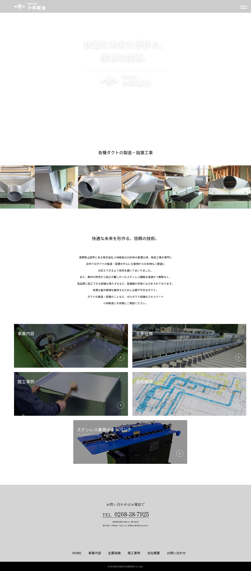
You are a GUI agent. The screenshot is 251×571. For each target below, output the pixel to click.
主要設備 (114, 553)
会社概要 (153, 553)
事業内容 (94, 553)
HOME (76, 553)
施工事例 (134, 553)
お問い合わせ (176, 553)
